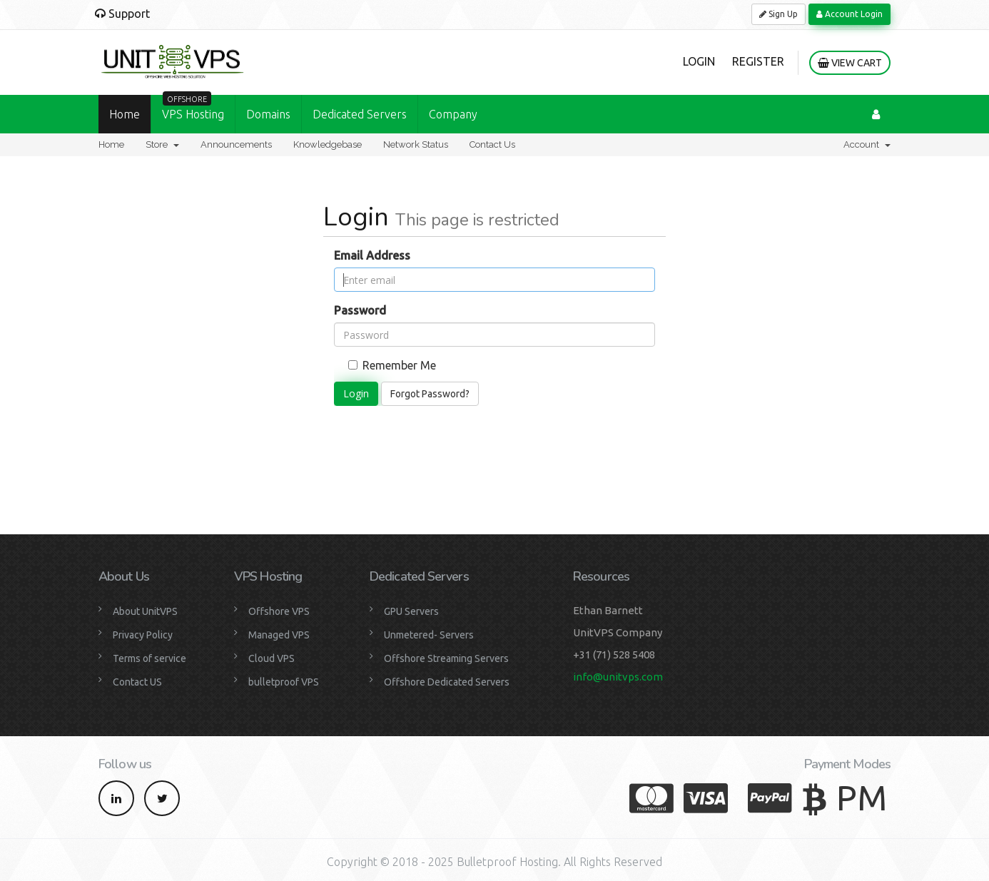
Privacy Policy (143, 635)
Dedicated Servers (360, 114)
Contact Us (492, 144)
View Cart (850, 62)
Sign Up (778, 14)
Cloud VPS (271, 658)
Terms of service (149, 658)
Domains (268, 114)
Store (162, 144)
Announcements (236, 144)
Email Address (372, 255)
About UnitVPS (145, 611)
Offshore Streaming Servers (446, 658)
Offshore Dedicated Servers (446, 682)
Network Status (415, 144)
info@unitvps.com (618, 677)
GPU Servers (411, 611)
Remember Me (392, 365)
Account (867, 144)
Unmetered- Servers (429, 635)
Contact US (137, 682)
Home (124, 114)
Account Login (849, 14)
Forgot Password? (430, 393)
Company (453, 114)
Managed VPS (279, 635)
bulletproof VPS (283, 682)
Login (699, 61)
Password (360, 310)
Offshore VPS (279, 611)
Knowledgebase (327, 144)
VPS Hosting (193, 108)
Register (758, 61)
